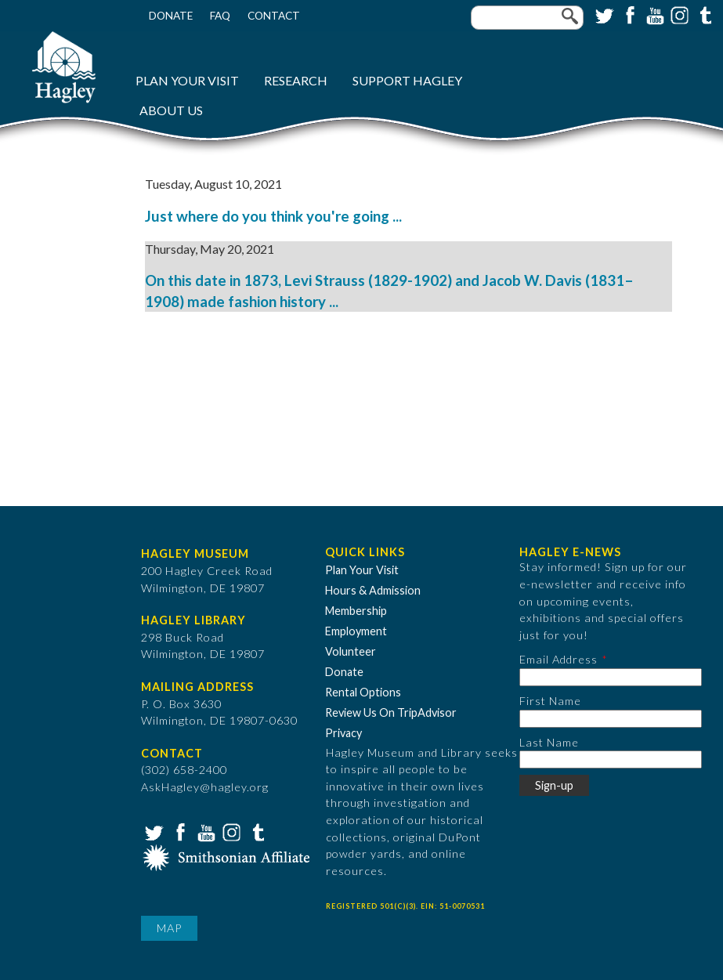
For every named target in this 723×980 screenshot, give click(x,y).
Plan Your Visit (187, 80)
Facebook (628, 14)
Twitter (603, 14)
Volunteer (350, 651)
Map (169, 928)
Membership (356, 610)
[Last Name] (610, 759)
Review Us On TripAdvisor (391, 712)
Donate (171, 15)
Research (295, 80)
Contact (274, 15)
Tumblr (703, 14)
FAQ (220, 15)
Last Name (549, 742)
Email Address (558, 659)
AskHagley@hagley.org (205, 787)
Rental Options (363, 692)
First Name (550, 700)
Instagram (678, 14)
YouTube (653, 14)
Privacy (343, 733)
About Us (171, 110)
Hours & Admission (373, 590)
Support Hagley (407, 80)
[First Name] (610, 719)
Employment (356, 631)
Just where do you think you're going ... (273, 216)
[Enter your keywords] (527, 17)
